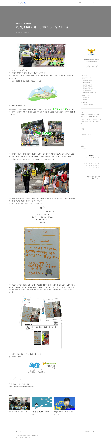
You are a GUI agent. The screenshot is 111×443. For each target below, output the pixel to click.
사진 (85, 99)
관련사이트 (87, 431)
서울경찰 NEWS (86, 78)
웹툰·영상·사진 (85, 95)
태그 (17, 431)
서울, (89, 119)
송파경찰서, (83, 121)
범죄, (98, 114)
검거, (82, 123)
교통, (94, 117)
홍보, (97, 117)
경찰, (87, 114)
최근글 (82, 129)
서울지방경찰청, (84, 119)
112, (87, 121)
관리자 (21, 431)
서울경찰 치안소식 (88, 89)
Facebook (83, 134)
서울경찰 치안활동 (88, 87)
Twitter (89, 134)
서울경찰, (90, 117)
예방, (82, 117)
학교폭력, (86, 117)
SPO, (95, 114)
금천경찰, (83, 114)
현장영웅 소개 (87, 91)
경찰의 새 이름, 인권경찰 (89, 92)
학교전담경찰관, (94, 119)
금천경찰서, (90, 114)
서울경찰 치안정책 (88, 85)
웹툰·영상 (86, 97)
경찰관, (94, 121)
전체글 (84, 75)
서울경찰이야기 (85, 82)
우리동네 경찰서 (86, 102)
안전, (100, 119)
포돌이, (98, 121)
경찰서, (90, 121)
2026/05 (91, 155)
